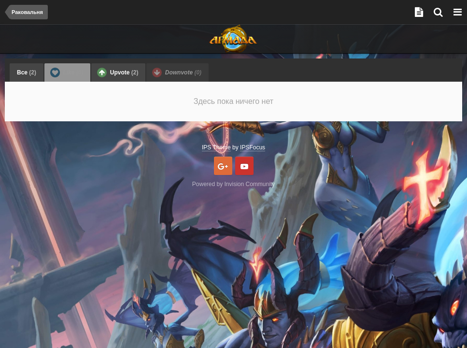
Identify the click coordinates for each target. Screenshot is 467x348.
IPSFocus (252, 147)
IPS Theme (216, 147)
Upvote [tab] (117, 72)
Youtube (244, 166)
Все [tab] (26, 72)
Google (223, 166)
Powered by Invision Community (233, 184)
